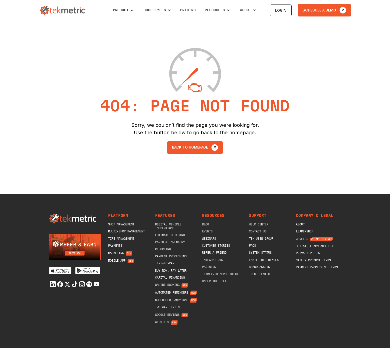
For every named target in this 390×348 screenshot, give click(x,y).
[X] (67, 284)
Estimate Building (170, 235)
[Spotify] (89, 284)
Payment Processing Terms (317, 267)
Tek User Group (261, 238)
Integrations (212, 259)
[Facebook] (60, 284)
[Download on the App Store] (60, 270)
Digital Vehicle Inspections (168, 226)
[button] (123, 10)
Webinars (209, 238)
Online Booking (167, 284)
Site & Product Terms (313, 260)
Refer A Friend (214, 252)
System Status (260, 252)
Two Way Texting (168, 307)
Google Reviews (167, 314)
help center (258, 224)
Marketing (116, 252)
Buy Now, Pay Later (171, 270)
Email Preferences (264, 259)
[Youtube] (96, 284)
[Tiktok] (75, 284)
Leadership (304, 231)
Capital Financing (170, 277)
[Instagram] (82, 284)
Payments (115, 245)
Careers (302, 238)
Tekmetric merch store (220, 274)
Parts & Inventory (170, 242)
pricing (188, 10)
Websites (162, 322)
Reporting (163, 249)
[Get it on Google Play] (87, 270)
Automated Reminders (171, 292)
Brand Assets (259, 266)
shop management (121, 224)
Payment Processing (171, 256)
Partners (209, 266)
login (280, 10)
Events (207, 231)
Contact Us (257, 231)
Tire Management (121, 238)
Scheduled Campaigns (171, 300)
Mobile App (117, 260)
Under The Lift (214, 281)
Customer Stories (216, 245)
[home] (63, 10)
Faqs (252, 245)
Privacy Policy (308, 253)
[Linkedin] (53, 284)
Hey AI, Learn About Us (315, 246)
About (300, 224)
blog (205, 224)
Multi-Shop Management (126, 231)
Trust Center (259, 274)
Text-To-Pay (164, 263)
